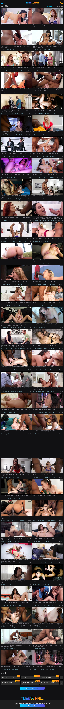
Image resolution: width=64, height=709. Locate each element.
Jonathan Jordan (37, 541)
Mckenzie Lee (4, 156)
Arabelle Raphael (37, 177)
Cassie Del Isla (4, 305)
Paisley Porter (36, 520)
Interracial (16, 541)
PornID (29, 199)
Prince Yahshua (5, 391)
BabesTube (28, 134)
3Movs (29, 520)
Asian (40, 49)
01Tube (29, 49)
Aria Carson (35, 28)
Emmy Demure (5, 113)
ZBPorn (61, 156)
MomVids (60, 220)
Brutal (41, 70)
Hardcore (21, 520)
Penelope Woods (5, 199)
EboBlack (60, 92)
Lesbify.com (11, 682)
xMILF (29, 28)
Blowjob (38, 92)
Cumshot (15, 134)
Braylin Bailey (4, 348)
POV (39, 327)
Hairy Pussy (53, 391)
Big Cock (9, 28)
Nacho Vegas (36, 113)
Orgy (16, 70)
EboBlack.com (11, 677)
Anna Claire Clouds (5, 241)
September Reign (5, 520)
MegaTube (60, 49)
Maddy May (4, 477)
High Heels (52, 49)
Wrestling (10, 562)
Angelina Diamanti (5, 541)
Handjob (53, 348)
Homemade (46, 49)
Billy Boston (35, 605)
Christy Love (36, 49)
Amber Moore (36, 348)
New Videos (49, 6)
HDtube (61, 28)
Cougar (41, 28)
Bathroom (47, 348)
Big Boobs (13, 49)
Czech (16, 391)
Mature (42, 412)
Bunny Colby (4, 284)
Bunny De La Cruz (37, 305)
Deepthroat (4, 28)
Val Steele (3, 134)
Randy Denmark (5, 327)
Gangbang (11, 70)
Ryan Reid (35, 391)
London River (36, 156)
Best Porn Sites (50, 682)
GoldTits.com (31, 682)
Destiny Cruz (36, 220)
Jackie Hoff (4, 369)
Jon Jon (35, 584)
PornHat (29, 113)
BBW (43, 305)
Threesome (51, 28)
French (34, 70)
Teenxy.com (50, 677)
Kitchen (11, 220)
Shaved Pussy (52, 498)
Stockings (17, 113)
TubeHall (32, 2)
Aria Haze (35, 498)
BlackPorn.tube (27, 92)
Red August (4, 562)
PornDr (61, 70)
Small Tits (45, 648)
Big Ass (14, 28)
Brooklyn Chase (36, 284)
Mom (16, 156)
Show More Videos (32, 688)
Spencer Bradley (36, 562)
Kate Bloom (4, 498)
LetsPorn (29, 156)
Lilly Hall (3, 605)
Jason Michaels (36, 263)
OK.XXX (61, 113)
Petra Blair (11, 348)
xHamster (28, 348)
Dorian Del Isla (4, 70)
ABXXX (61, 327)
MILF (7, 220)
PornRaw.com (31, 677)
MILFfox (61, 305)
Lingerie (53, 284)
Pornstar (45, 28)
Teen (14, 412)
